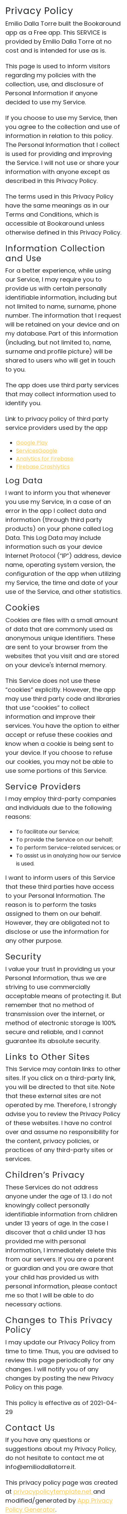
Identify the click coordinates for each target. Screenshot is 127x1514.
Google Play (32, 443)
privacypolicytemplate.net (53, 1491)
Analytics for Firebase (44, 459)
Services (27, 451)
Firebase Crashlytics (43, 467)
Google (47, 451)
